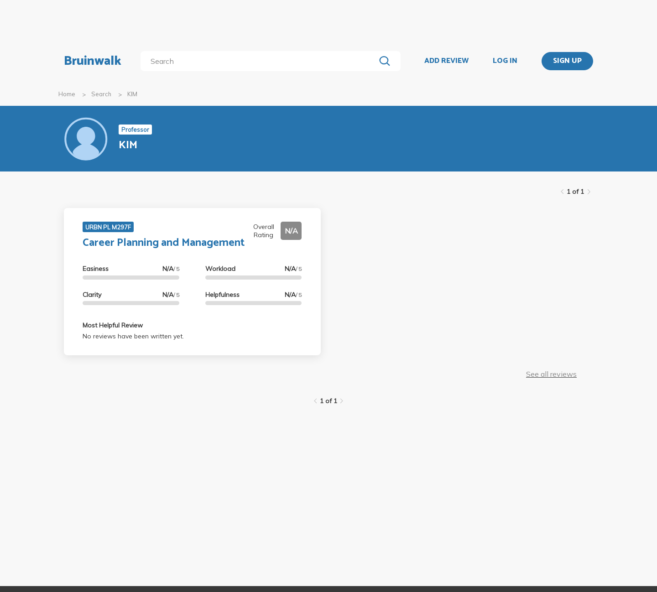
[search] (260, 61)
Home (66, 94)
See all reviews (551, 374)
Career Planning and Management (164, 243)
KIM (132, 94)
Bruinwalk (92, 61)
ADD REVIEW (446, 61)
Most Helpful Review (113, 325)
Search (101, 94)
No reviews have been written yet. (133, 336)
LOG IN (505, 61)
